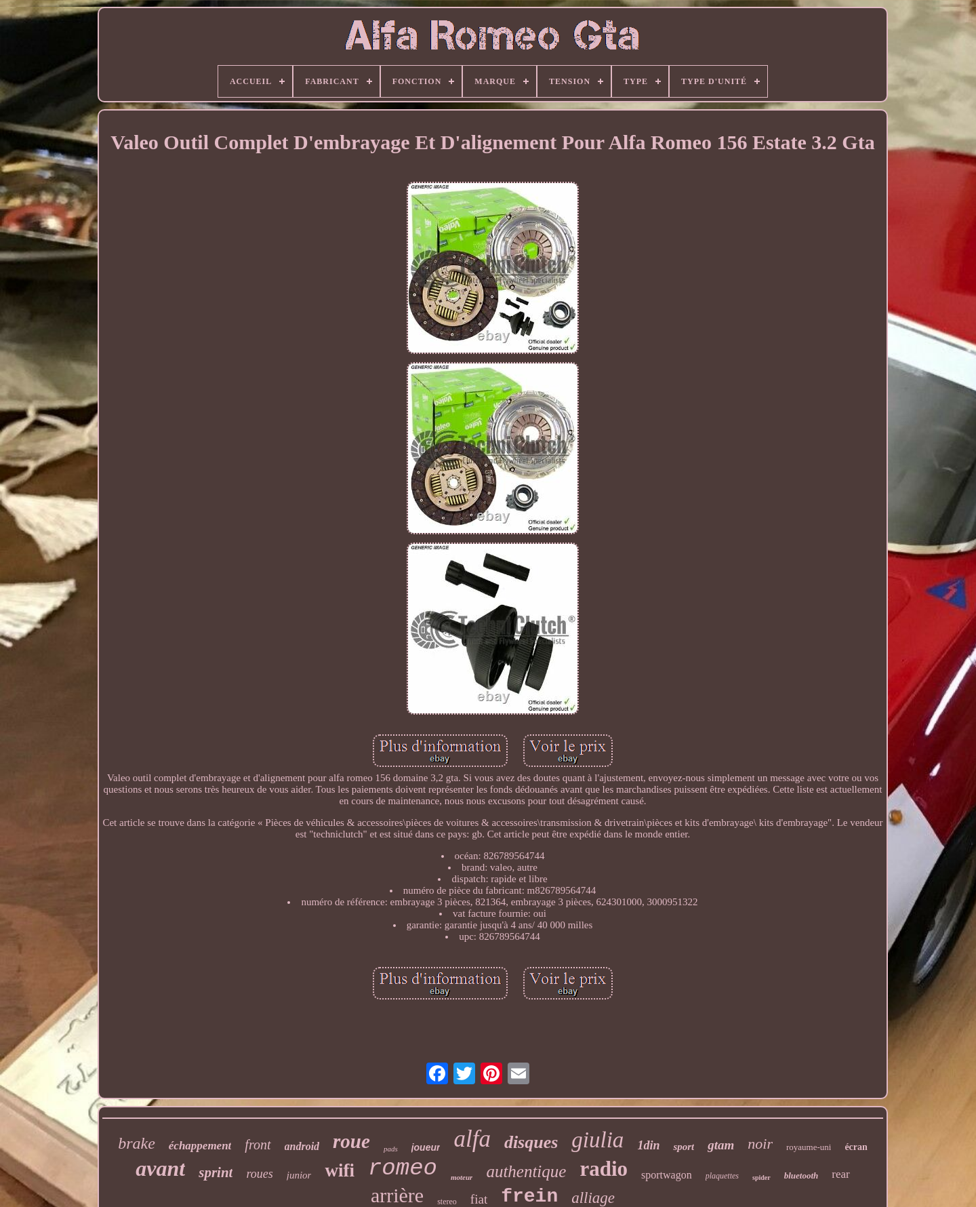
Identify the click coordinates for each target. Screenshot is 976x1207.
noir (760, 1143)
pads (391, 1149)
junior (299, 1175)
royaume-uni (808, 1147)
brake (136, 1143)
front (257, 1144)
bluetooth (801, 1175)
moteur (461, 1177)
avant (160, 1168)
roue (351, 1141)
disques (531, 1142)
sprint (215, 1172)
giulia (597, 1140)
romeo (402, 1168)
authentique (526, 1171)
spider (761, 1177)
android (302, 1146)
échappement (200, 1145)
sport (683, 1146)
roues (259, 1174)
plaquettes (722, 1176)
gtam (721, 1145)
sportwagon (666, 1175)
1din (648, 1145)
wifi (339, 1170)
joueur (426, 1147)
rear (840, 1174)
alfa (471, 1139)
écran (856, 1147)
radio (604, 1169)
